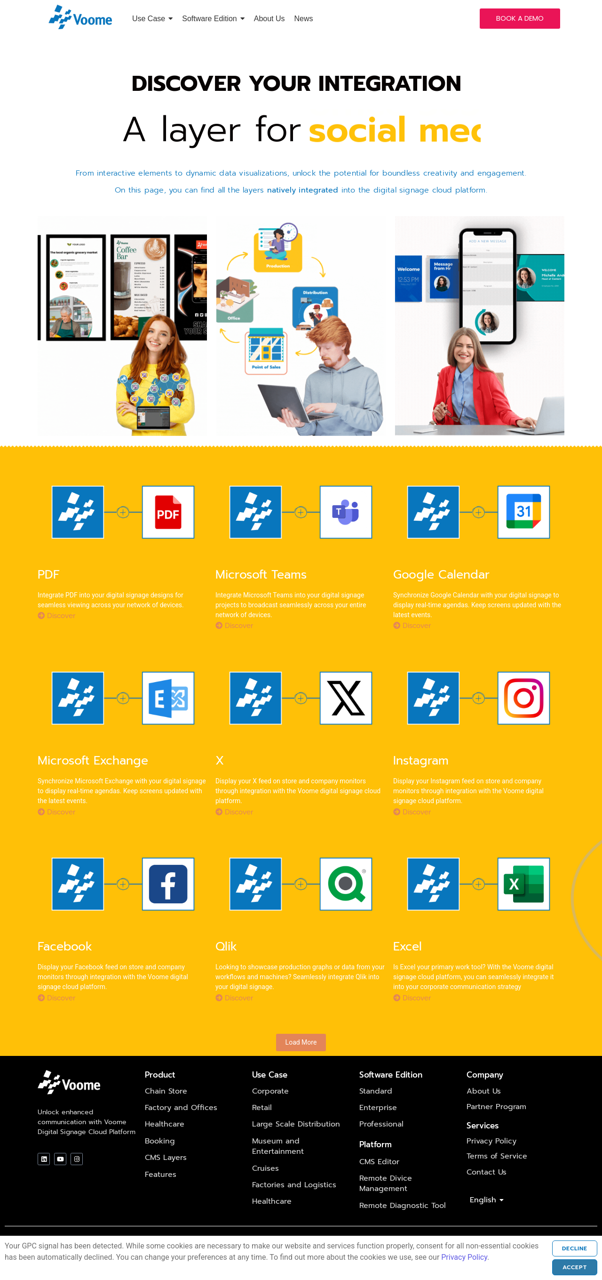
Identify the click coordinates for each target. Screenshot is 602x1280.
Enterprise (378, 1123)
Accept (565, 1267)
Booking (160, 1156)
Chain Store (166, 1106)
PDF (49, 590)
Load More (301, 1058)
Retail (262, 1123)
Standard (375, 1106)
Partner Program (496, 1122)
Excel (407, 963)
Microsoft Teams (261, 590)
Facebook (65, 963)
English (484, 1216)
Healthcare (164, 1140)
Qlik (226, 963)
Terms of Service (497, 1171)
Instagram (421, 776)
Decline (565, 1248)
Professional (381, 1140)
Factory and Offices (181, 1123)
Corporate (270, 1106)
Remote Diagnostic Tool (402, 1221)
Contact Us (487, 1187)
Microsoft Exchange (93, 776)
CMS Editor (379, 1177)
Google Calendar (441, 590)
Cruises (265, 1184)
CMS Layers (166, 1173)
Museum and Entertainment (278, 1162)
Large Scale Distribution (296, 1140)
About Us (484, 1106)
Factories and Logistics (294, 1200)
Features (160, 1190)
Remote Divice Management (385, 1199)
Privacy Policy (491, 1156)
